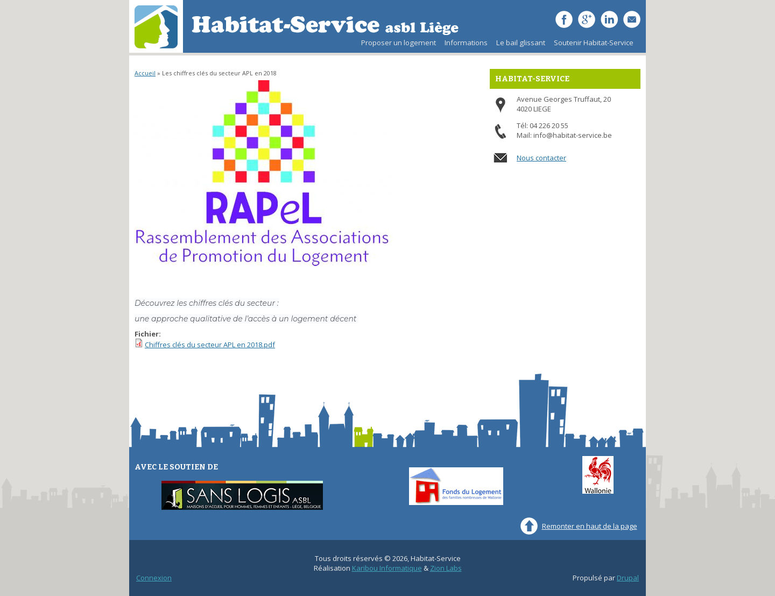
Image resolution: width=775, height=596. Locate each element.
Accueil (145, 73)
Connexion (154, 578)
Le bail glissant (518, 45)
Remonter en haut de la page (589, 526)
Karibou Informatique (387, 568)
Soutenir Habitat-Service (593, 42)
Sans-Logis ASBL (242, 495)
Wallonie (598, 475)
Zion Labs (446, 568)
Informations (466, 42)
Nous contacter (541, 158)
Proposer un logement (398, 42)
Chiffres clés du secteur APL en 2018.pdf (210, 344)
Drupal (628, 578)
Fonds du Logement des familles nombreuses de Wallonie (456, 486)
